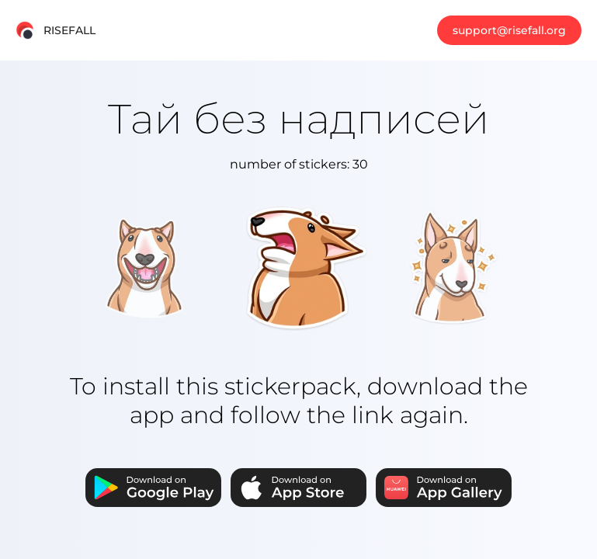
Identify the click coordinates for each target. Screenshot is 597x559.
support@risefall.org (509, 30)
